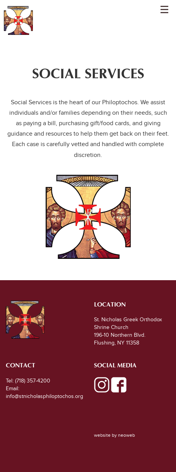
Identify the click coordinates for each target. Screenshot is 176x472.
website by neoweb (114, 435)
